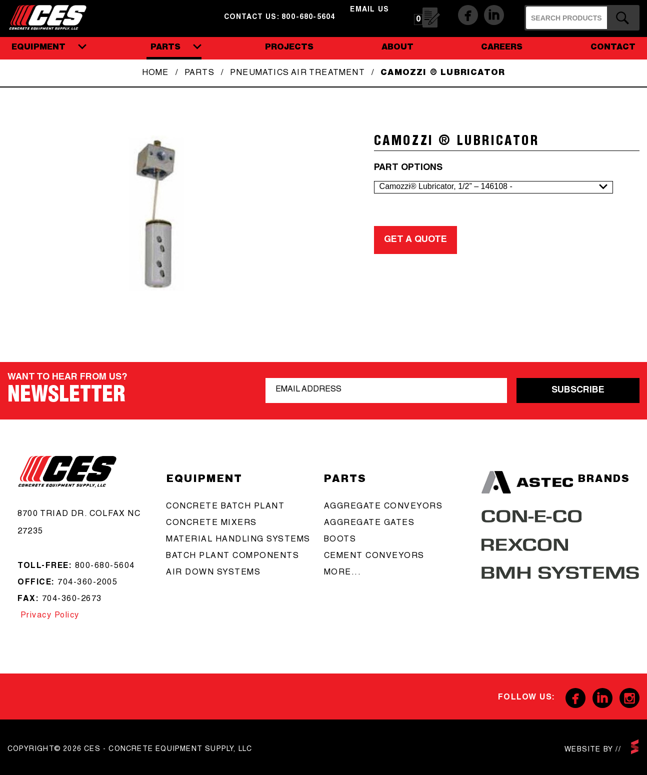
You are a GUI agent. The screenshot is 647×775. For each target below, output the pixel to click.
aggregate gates (369, 524)
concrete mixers (211, 524)
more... (343, 573)
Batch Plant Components (232, 556)
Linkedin (494, 15)
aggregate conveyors (383, 507)
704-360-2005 (88, 583)
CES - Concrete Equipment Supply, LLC (54, 16)
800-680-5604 (105, 566)
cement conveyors (374, 556)
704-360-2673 (72, 600)
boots (340, 540)
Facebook (468, 15)
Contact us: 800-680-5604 (280, 17)
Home (155, 74)
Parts (199, 74)
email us (369, 10)
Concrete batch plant (225, 507)
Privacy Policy (49, 616)
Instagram (630, 698)
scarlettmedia (634, 746)
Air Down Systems (213, 573)
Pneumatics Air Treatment (297, 74)
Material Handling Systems (238, 540)
